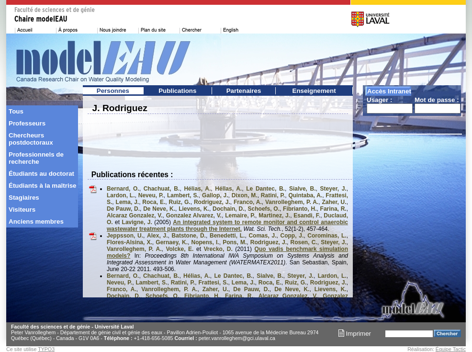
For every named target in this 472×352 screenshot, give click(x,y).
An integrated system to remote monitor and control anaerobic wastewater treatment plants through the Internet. (227, 225)
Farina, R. (333, 208)
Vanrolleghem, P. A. (291, 202)
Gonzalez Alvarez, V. (194, 215)
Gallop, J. (215, 195)
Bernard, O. (123, 188)
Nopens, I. (205, 242)
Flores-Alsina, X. (129, 242)
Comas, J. (262, 235)
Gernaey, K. (172, 242)
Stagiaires (24, 197)
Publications (177, 90)
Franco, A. (248, 202)
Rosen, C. (304, 242)
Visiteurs (22, 209)
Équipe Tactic (451, 349)
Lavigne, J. (137, 222)
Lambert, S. (183, 195)
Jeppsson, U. (125, 235)
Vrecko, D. (218, 249)
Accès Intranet (389, 91)
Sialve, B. (302, 188)
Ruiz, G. (179, 202)
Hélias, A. (197, 188)
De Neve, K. (159, 208)
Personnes (113, 90)
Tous (16, 111)
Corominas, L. (326, 235)
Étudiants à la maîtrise (42, 185)
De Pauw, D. (123, 208)
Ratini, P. (273, 195)
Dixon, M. (245, 195)
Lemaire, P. (240, 215)
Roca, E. (153, 202)
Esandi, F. (306, 215)
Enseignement (314, 90)
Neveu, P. (151, 195)
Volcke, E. (179, 249)
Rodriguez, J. (212, 202)
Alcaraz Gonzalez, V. (135, 215)
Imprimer (354, 333)
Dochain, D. (228, 208)
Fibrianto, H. (299, 208)
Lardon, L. (121, 195)
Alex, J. (157, 235)
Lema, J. (127, 202)
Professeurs (27, 123)
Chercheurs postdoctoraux (31, 139)
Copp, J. (292, 235)
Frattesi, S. (213, 282)
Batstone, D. (189, 235)
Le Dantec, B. (265, 188)
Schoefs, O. (264, 208)
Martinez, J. (274, 215)
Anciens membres (36, 221)
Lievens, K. (194, 208)
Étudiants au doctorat (41, 173)
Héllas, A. (228, 188)
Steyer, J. (333, 188)
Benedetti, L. (227, 235)
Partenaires (243, 90)
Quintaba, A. (305, 195)
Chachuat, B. (162, 188)
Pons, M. (235, 242)
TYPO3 (46, 349)
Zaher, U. (334, 202)
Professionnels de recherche (36, 158)
